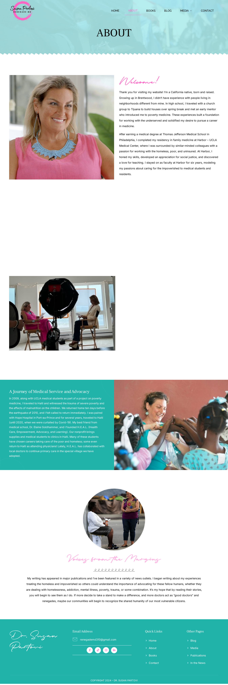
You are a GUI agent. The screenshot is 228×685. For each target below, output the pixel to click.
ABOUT (133, 10)
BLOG (168, 10)
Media (186, 10)
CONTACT (207, 10)
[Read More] (102, 640)
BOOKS (151, 10)
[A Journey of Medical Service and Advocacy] (57, 425)
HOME (116, 10)
